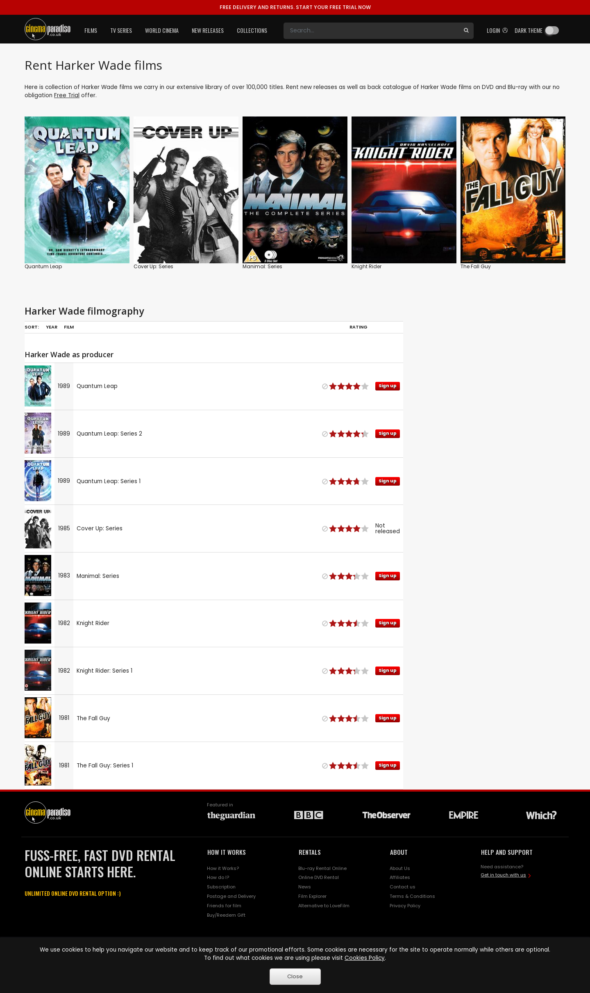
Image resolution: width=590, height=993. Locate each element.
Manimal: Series (262, 266)
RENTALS (310, 851)
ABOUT (399, 851)
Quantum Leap (43, 266)
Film (69, 327)
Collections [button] (252, 30)
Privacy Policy (405, 905)
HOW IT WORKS (226, 851)
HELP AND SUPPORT (507, 851)
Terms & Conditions (412, 896)
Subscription (221, 886)
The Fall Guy (476, 266)
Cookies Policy (365, 958)
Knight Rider (366, 266)
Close (295, 976)
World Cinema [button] (162, 30)
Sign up (388, 386)
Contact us (402, 886)
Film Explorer (312, 896)
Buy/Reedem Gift (226, 915)
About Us (400, 868)
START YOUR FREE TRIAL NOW (295, 7)
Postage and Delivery (231, 896)
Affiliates (400, 877)
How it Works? (223, 868)
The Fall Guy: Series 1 (105, 765)
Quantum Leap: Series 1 (109, 481)
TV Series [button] (121, 30)
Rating (358, 327)
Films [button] (90, 30)
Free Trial (66, 95)
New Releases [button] (208, 30)
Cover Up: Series (153, 266)
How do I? (218, 877)
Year (51, 327)
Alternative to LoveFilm (323, 905)
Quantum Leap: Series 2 (109, 434)
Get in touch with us (503, 875)
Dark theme (528, 30)
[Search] (371, 31)
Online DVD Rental (318, 877)
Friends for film (224, 905)
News (304, 886)
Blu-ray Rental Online (322, 868)
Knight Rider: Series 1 (104, 671)
